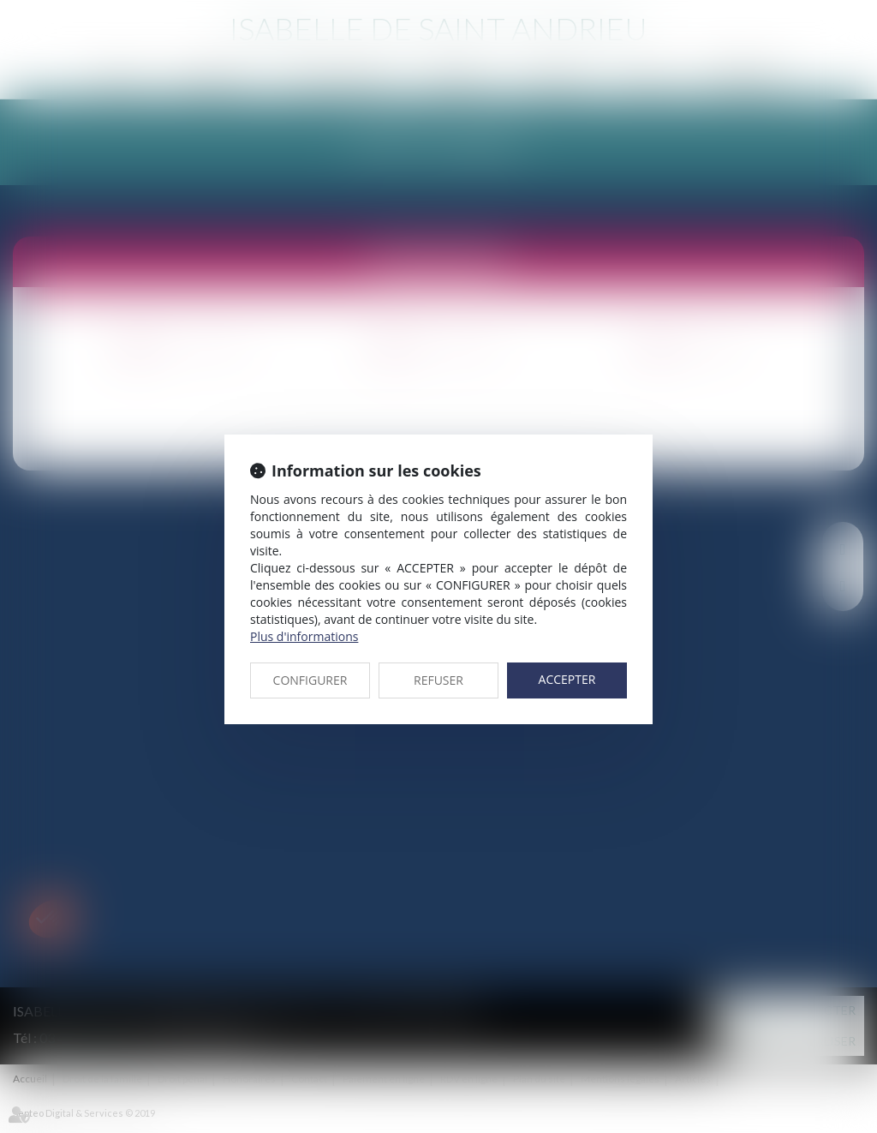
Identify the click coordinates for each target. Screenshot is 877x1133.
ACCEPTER (567, 679)
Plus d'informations (304, 636)
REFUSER (438, 680)
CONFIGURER (310, 680)
